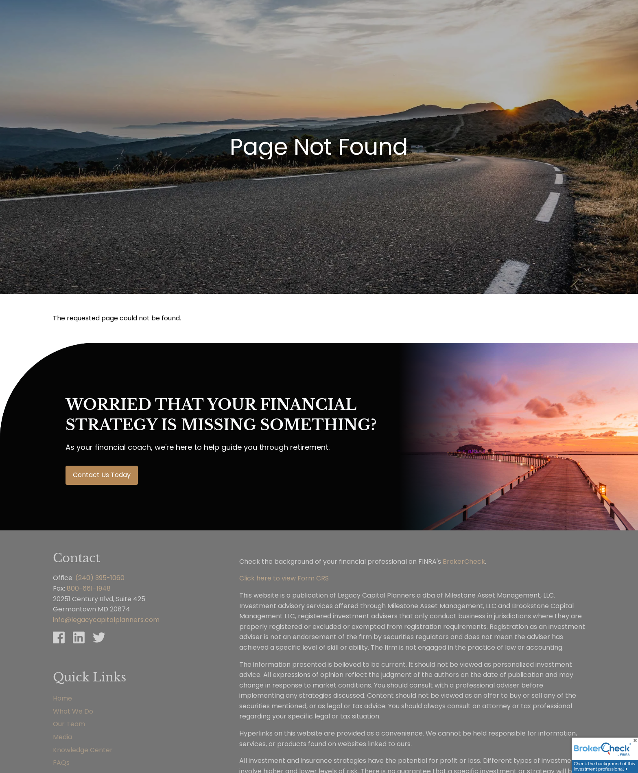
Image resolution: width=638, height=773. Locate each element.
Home (62, 698)
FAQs (61, 762)
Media (62, 737)
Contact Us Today (102, 475)
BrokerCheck (464, 561)
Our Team (69, 724)
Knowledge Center (83, 750)
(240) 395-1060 (100, 577)
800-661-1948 (89, 588)
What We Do (73, 711)
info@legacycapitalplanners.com (106, 619)
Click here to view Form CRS (284, 578)
